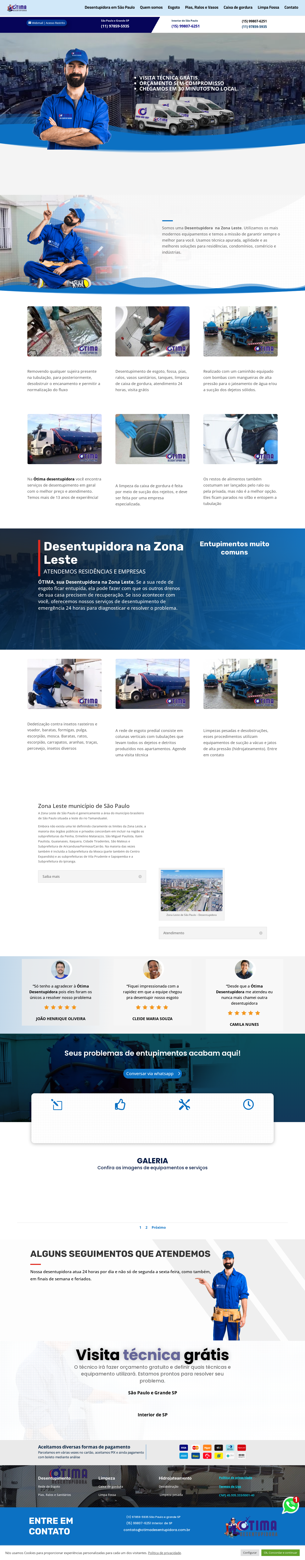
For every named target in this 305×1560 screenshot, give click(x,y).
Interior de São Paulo (185, 20)
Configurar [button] (250, 1552)
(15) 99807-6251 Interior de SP (149, 1529)
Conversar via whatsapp (149, 1073)
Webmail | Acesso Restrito (48, 23)
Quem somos (151, 9)
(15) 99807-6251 (254, 21)
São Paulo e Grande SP (115, 20)
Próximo (159, 1227)
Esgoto (174, 9)
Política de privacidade (164, 1553)
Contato (291, 9)
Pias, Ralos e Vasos (201, 9)
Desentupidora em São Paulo (110, 9)
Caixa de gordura (238, 9)
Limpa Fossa (268, 9)
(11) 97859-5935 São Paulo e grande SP (153, 1523)
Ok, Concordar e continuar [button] (280, 1552)
